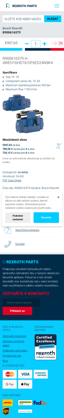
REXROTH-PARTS (21, 6)
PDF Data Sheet (12, 180)
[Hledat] (32, 18)
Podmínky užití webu (15, 350)
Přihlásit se (17, 311)
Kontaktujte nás (12, 355)
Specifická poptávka (21, 230)
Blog (5, 361)
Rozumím (46, 217)
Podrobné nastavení (18, 217)
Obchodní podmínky (14, 336)
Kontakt (14, 244)
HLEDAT (52, 19)
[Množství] (35, 43)
